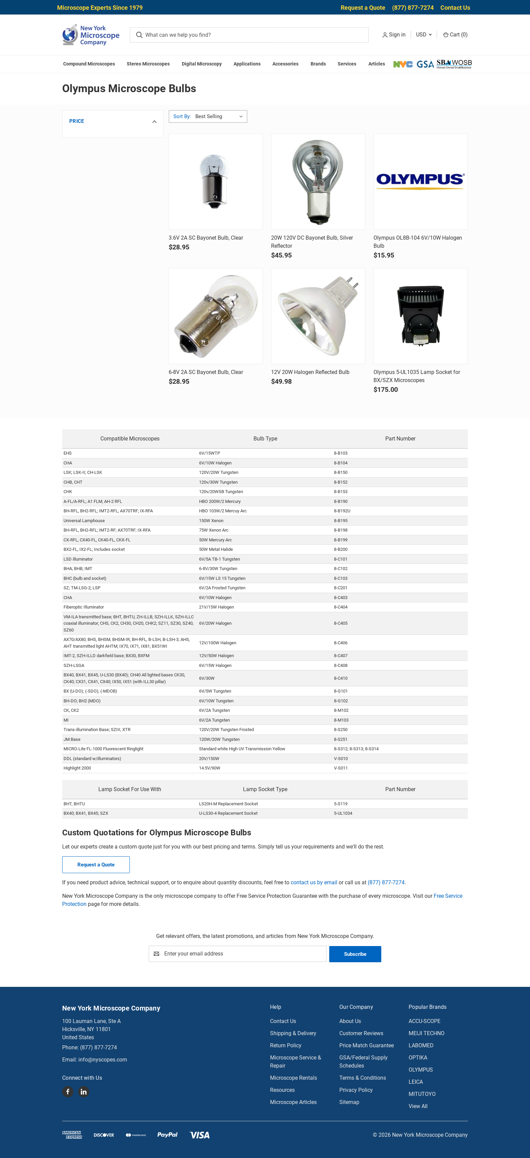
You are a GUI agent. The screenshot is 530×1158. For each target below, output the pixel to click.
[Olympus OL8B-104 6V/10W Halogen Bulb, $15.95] (420, 181)
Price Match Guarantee (366, 1045)
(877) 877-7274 (413, 7)
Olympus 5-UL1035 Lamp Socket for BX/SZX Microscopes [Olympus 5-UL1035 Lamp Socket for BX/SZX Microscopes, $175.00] (417, 376)
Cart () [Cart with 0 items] (455, 34)
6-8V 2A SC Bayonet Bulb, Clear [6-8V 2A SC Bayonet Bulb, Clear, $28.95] (206, 372)
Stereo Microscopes (148, 63)
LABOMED (421, 1045)
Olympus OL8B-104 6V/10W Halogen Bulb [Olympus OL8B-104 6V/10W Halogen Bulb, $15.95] (418, 242)
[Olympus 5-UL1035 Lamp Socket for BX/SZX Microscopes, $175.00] (420, 316)
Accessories (285, 63)
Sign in (397, 34)
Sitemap (349, 1102)
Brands (318, 63)
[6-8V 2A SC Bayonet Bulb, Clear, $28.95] (216, 316)
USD (424, 34)
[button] (112, 121)
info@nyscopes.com (102, 1059)
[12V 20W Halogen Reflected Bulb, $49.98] (318, 316)
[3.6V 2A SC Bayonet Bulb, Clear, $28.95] (216, 181)
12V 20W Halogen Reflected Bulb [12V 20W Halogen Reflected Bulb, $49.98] (310, 372)
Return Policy (286, 1045)
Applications (247, 63)
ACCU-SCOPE (424, 1021)
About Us (350, 1021)
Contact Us (455, 7)
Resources (282, 1089)
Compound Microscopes (89, 63)
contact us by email (314, 882)
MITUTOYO (422, 1093)
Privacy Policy (356, 1089)
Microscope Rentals (293, 1077)
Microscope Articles (293, 1102)
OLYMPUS (421, 1069)
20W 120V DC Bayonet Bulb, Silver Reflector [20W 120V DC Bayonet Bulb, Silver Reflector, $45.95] (312, 242)
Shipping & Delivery (293, 1033)
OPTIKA (418, 1057)
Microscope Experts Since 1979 (100, 7)
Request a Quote (363, 7)
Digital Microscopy (202, 63)
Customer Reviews (361, 1033)
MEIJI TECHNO (426, 1033)
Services (347, 63)
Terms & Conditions (362, 1077)
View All (418, 1106)
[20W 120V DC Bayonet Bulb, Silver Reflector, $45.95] (318, 181)
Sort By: (182, 116)
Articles (376, 63)
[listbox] (220, 116)
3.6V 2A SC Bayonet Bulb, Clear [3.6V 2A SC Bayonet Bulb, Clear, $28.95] (206, 238)
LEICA (416, 1081)
